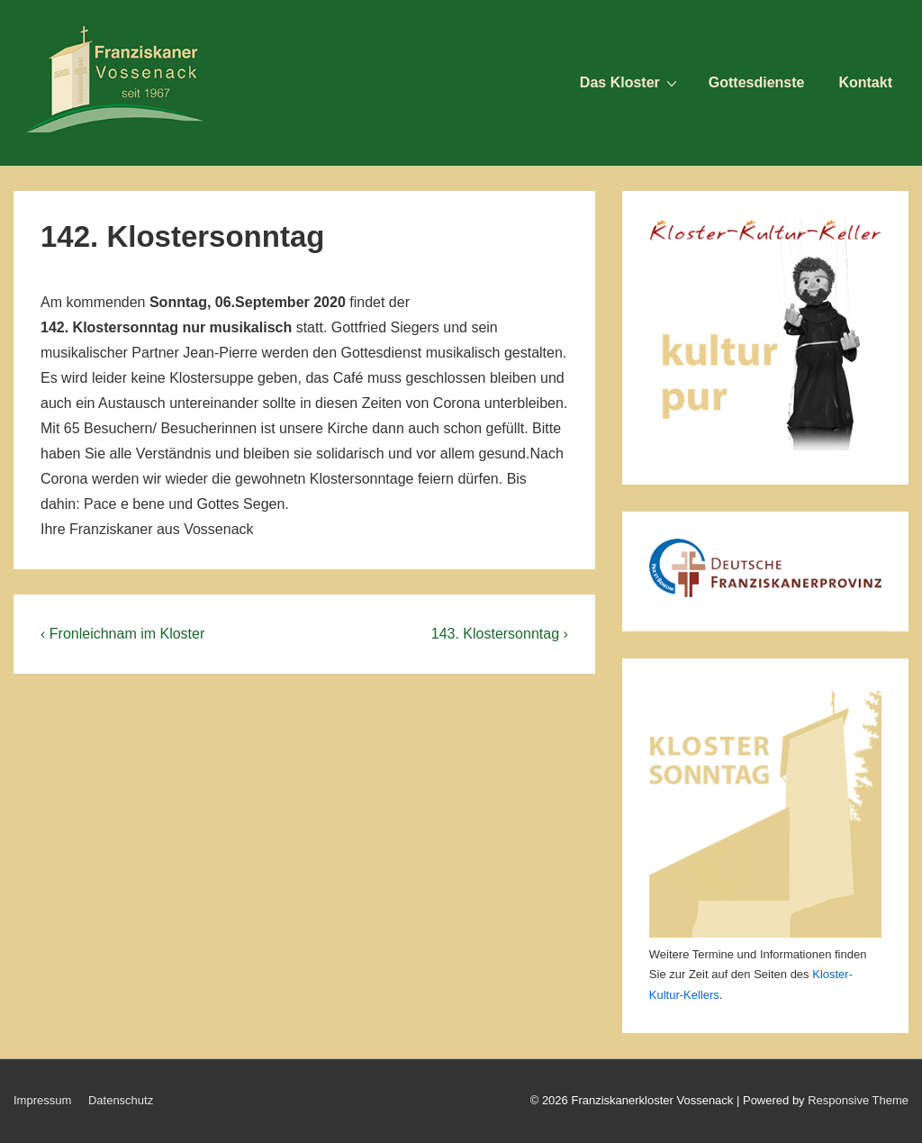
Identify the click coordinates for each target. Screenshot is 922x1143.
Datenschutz (120, 1100)
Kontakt (865, 82)
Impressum (42, 1100)
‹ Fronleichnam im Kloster (122, 633)
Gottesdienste (757, 82)
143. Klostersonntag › (499, 633)
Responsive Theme (858, 1100)
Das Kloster (631, 82)
